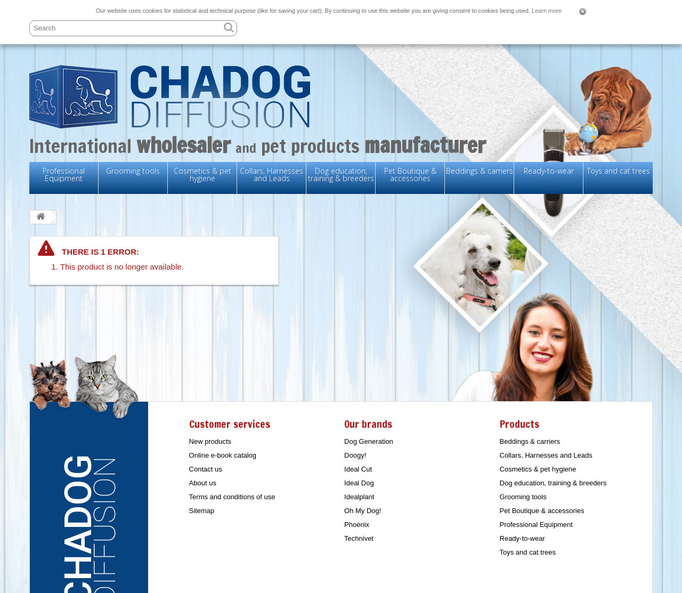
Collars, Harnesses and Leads (271, 174)
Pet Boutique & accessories (410, 174)
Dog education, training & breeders (341, 174)
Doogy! (355, 455)
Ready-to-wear (549, 171)
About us (202, 483)
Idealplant (359, 497)
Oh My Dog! (362, 511)
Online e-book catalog (222, 455)
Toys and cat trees (618, 171)
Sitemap (202, 511)
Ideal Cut (358, 469)
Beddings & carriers (479, 171)
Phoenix (356, 525)
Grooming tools (133, 171)
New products (210, 441)
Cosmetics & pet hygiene (202, 174)
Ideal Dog (359, 483)
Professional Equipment (64, 174)
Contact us (205, 469)
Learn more (547, 10)
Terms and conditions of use (232, 497)
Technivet (359, 538)
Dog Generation (368, 441)
